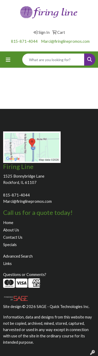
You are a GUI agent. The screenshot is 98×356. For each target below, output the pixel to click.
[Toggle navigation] (8, 59)
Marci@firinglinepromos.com (65, 41)
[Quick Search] (53, 60)
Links (7, 263)
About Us (11, 230)
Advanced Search (18, 256)
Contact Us (12, 237)
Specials (10, 244)
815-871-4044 (24, 41)
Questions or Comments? (24, 274)
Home (8, 222)
